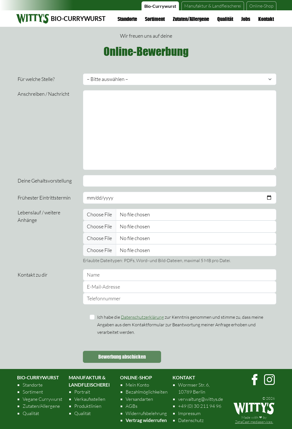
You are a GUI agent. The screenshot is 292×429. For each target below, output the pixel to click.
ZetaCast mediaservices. (254, 422)
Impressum (189, 413)
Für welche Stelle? (36, 79)
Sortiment (155, 19)
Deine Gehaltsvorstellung (45, 181)
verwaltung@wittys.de (200, 399)
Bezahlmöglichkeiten (146, 392)
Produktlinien (87, 406)
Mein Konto (137, 385)
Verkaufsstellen (89, 399)
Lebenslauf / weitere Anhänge (39, 216)
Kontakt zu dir (32, 275)
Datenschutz (191, 420)
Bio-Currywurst (160, 6)
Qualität (225, 19)
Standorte (127, 19)
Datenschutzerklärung (142, 317)
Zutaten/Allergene (191, 19)
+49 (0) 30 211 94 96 (199, 406)
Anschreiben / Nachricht (43, 94)
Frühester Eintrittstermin (44, 198)
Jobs (245, 19)
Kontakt (266, 19)
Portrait (82, 392)
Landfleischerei (212, 6)
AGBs (131, 406)
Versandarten (139, 399)
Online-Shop (261, 6)
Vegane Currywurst (42, 399)
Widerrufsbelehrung (146, 413)
